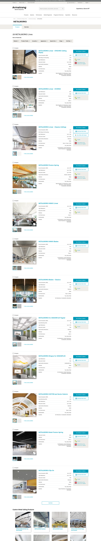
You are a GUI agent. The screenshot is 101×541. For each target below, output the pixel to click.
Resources (74, 15)
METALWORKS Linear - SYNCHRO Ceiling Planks (52, 52)
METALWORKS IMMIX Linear (48, 203)
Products (26, 15)
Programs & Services (58, 15)
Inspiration (67, 15)
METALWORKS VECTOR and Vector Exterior (53, 394)
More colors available (28, 77)
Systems (32, 15)
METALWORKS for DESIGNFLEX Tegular (52, 318)
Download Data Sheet (80, 55)
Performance (39, 15)
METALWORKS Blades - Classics (50, 280)
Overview (26, 27)
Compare (15, 48)
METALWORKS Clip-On (46, 470)
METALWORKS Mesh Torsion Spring (51, 432)
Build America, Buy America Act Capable (81, 63)
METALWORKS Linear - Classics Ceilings (52, 127)
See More (50, 503)
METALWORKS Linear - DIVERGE (50, 89)
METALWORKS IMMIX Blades (48, 241)
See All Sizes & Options (80, 51)
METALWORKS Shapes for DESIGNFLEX (52, 356)
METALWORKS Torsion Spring (49, 165)
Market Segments (48, 15)
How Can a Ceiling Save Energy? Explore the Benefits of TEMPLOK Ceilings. (50, 0)
